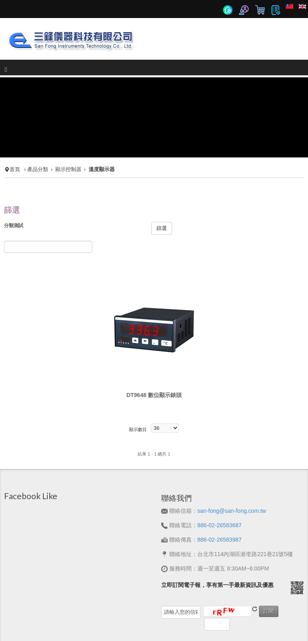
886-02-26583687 (219, 489)
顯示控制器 (68, 134)
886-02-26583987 (219, 504)
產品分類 (37, 134)
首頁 (15, 134)
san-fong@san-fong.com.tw (231, 475)
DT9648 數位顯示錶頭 (154, 359)
